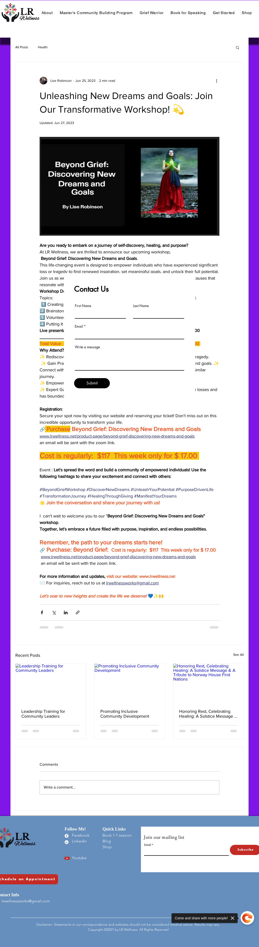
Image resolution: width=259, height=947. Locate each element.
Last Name (141, 305)
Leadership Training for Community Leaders (43, 714)
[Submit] (92, 383)
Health (43, 47)
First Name (83, 305)
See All (238, 654)
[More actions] (216, 80)
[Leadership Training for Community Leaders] (51, 683)
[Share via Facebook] (42, 612)
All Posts (21, 47)
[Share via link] (77, 612)
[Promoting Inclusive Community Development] (130, 683)
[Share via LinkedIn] (65, 612)
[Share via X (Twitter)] (54, 612)
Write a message (87, 347)
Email (79, 326)
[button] (237, 47)
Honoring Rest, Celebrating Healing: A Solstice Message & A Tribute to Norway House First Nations (208, 714)
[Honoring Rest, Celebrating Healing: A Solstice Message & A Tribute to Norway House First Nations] (208, 683)
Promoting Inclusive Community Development (124, 714)
